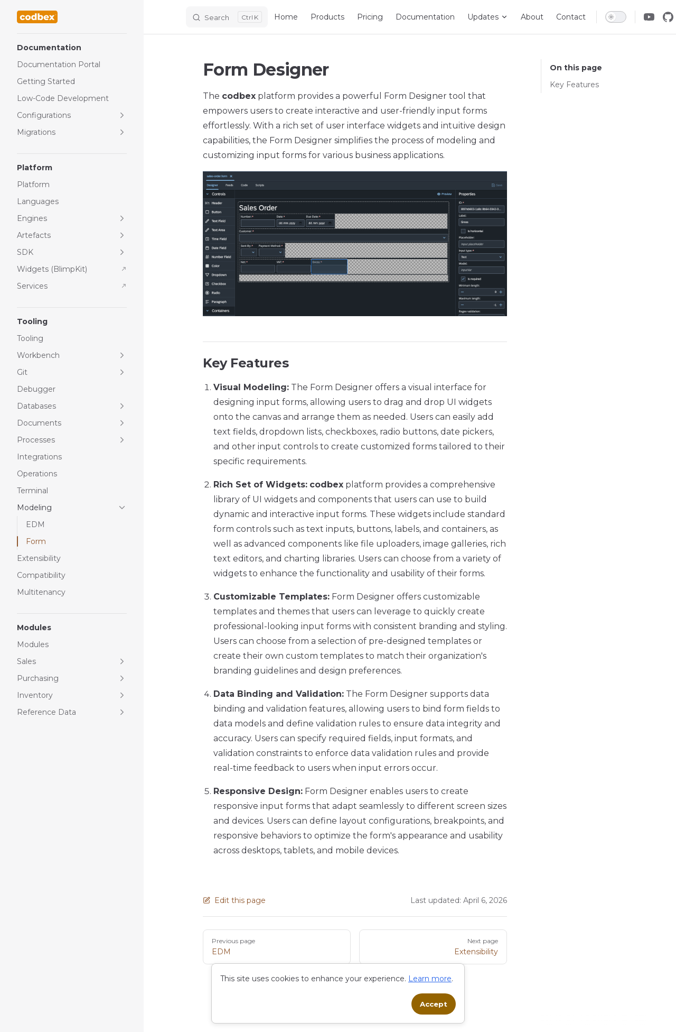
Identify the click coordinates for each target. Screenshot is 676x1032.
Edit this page (234, 900)
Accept (433, 1004)
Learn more (430, 978)
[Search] (227, 16)
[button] (72, 47)
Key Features (574, 84)
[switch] (615, 17)
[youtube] (649, 16)
